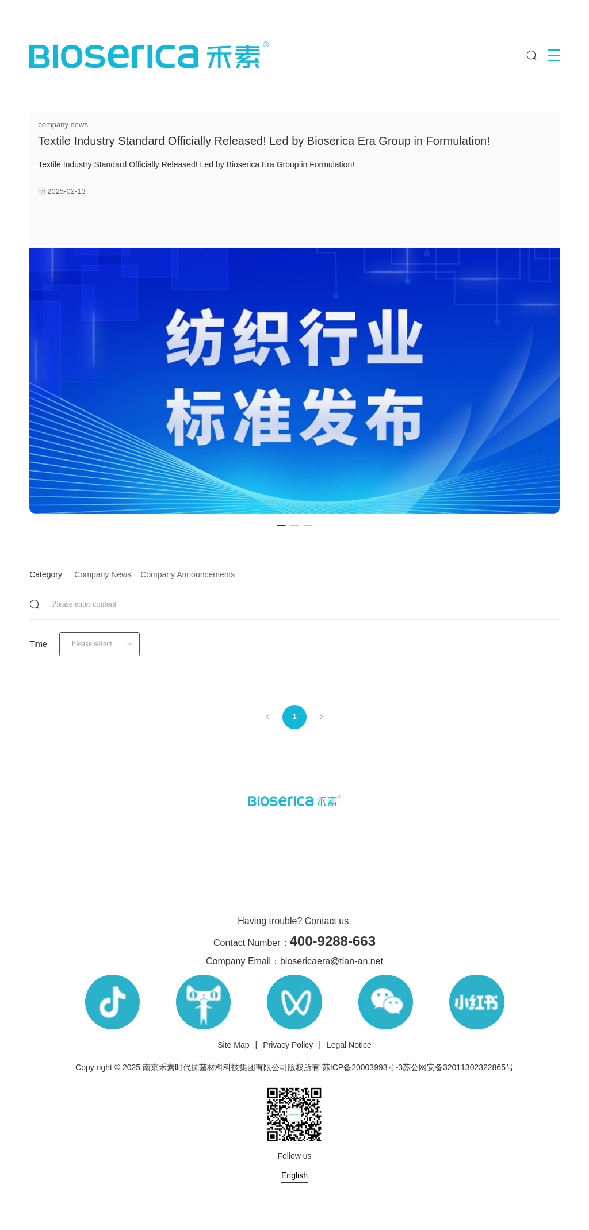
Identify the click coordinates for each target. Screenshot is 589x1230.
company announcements (187, 574)
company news (102, 574)
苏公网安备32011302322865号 (458, 1067)
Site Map (233, 1045)
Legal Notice (349, 1045)
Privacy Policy (288, 1045)
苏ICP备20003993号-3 (362, 1067)
